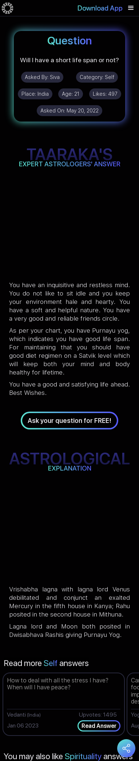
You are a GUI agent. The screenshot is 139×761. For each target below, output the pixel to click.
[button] (131, 8)
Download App (100, 8)
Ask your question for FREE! (69, 420)
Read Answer (99, 725)
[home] (7, 8)
